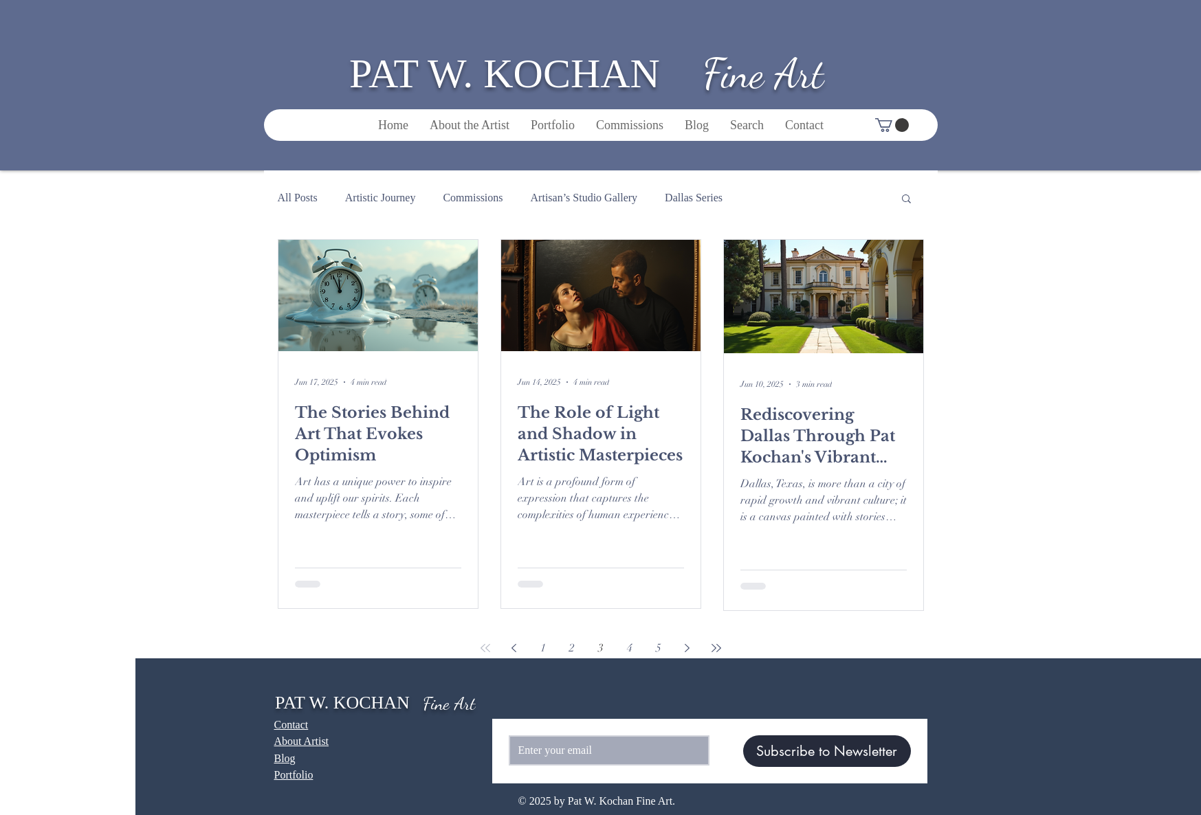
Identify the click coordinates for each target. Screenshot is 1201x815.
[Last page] (716, 648)
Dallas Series (694, 197)
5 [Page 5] (658, 648)
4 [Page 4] (629, 648)
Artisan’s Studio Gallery (584, 197)
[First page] (485, 648)
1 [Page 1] (543, 648)
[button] (892, 125)
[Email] (605, 750)
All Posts (298, 197)
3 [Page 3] (601, 648)
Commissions (473, 197)
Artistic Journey (380, 197)
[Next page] (687, 648)
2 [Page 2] (572, 648)
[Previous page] (514, 648)
